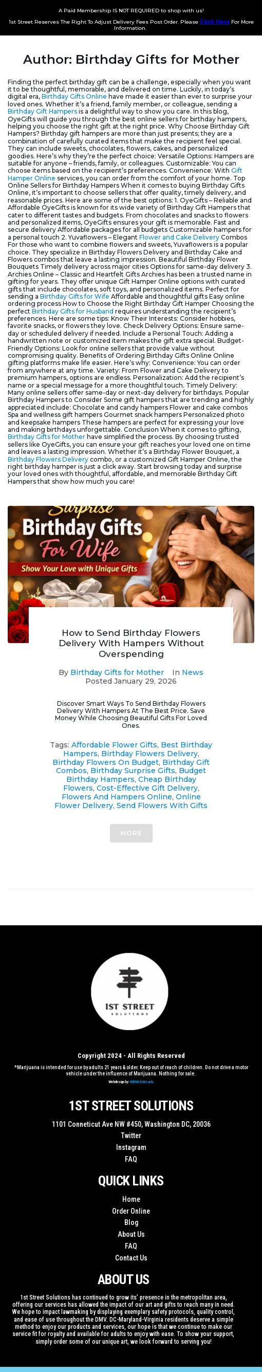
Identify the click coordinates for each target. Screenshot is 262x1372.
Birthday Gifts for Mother (46, 437)
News (192, 672)
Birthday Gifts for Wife (74, 296)
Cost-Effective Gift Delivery (147, 788)
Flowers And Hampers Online (117, 796)
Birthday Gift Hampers (42, 111)
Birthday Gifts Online (74, 96)
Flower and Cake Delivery (179, 237)
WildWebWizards (141, 1082)
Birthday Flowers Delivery (48, 459)
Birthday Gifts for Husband (73, 311)
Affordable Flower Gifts (114, 744)
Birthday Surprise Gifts (132, 770)
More (131, 833)
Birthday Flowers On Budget (105, 762)
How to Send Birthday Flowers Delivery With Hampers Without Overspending (131, 643)
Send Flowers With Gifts (162, 805)
